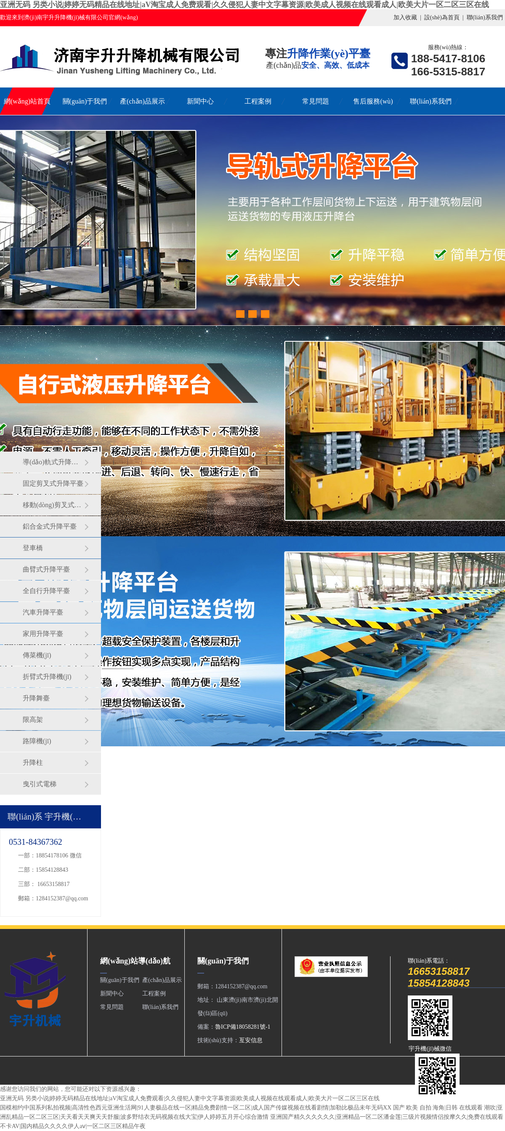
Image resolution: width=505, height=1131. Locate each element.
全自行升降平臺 (46, 590)
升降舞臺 (36, 698)
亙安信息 (251, 1040)
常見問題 (315, 101)
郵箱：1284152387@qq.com (53, 898)
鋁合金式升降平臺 (50, 526)
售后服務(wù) (373, 101)
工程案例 (258, 101)
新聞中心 (200, 101)
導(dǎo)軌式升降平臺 (53, 462)
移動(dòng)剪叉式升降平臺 (53, 504)
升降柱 (33, 762)
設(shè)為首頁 (442, 17)
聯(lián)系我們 (485, 17)
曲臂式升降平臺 (46, 569)
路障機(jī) (37, 741)
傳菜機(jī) (37, 655)
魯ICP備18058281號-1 (242, 1027)
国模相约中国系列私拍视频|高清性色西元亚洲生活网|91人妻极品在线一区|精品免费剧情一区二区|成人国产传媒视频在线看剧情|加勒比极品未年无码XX (195, 1107)
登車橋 (33, 547)
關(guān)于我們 (85, 101)
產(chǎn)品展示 (142, 101)
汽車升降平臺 (43, 612)
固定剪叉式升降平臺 (53, 483)
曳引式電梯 (39, 784)
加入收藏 (405, 17)
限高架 (33, 719)
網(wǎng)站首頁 (27, 101)
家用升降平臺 (43, 633)
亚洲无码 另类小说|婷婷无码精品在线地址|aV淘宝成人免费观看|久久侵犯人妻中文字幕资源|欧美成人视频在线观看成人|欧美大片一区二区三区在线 (244, 4)
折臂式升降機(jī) (47, 676)
